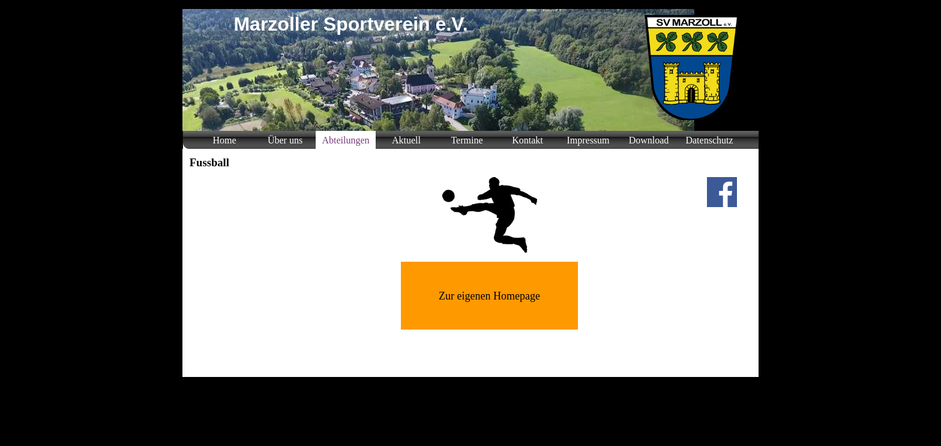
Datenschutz (709, 140)
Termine (467, 140)
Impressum (588, 140)
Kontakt (527, 140)
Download (649, 140)
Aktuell (406, 140)
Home (224, 140)
